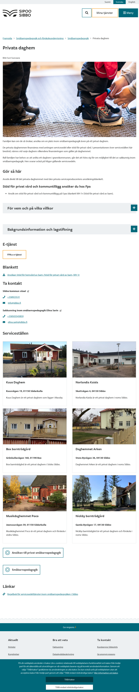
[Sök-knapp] (86, 12)
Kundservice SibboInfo (107, 647)
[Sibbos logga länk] (17, 15)
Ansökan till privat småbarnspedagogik (33, 552)
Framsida (7, 38)
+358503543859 (15, 316)
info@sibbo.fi (14, 302)
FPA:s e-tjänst (14, 254)
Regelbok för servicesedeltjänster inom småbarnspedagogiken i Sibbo (40, 594)
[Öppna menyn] (128, 12)
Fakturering (58, 647)
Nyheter (11, 647)
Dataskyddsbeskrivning (63, 654)
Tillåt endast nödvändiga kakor (69, 687)
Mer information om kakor (106, 672)
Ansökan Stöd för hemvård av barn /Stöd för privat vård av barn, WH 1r (41, 274)
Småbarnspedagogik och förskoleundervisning (40, 38)
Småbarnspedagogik (78, 38)
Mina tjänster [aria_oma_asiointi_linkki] (105, 13)
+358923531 (13, 297)
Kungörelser (13, 654)
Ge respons (69, 627)
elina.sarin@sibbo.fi (17, 322)
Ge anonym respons (106, 654)
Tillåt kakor (69, 679)
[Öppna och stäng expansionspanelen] (134, 208)
